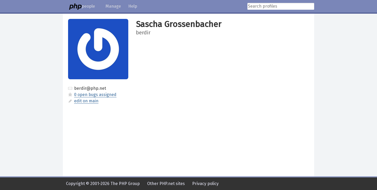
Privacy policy (205, 183)
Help (132, 6)
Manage (113, 6)
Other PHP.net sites (166, 183)
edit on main (86, 100)
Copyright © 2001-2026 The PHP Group (103, 183)
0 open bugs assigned (95, 94)
